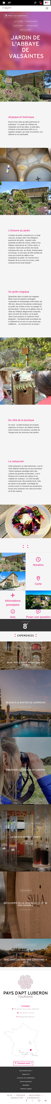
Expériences (33, 1098)
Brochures (35, 1095)
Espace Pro (26, 1074)
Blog (10, 1095)
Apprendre (32, 26)
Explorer (19, 26)
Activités (18, 21)
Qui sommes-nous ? (26, 1070)
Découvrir (25, 30)
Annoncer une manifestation (26, 1078)
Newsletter (26, 1085)
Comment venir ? (23, 1063)
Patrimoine (31, 21)
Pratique (21, 1095)
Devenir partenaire (26, 1081)
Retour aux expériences (16, 16)
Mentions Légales (26, 1089)
